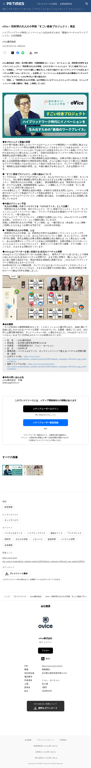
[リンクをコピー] (36, 53)
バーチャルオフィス (13, 533)
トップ (7, 596)
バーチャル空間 (68, 539)
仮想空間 (52, 539)
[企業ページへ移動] (45, 623)
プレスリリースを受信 (47, 3)
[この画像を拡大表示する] (12, 470)
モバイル (27, 9)
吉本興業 (8, 545)
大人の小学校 (22, 539)
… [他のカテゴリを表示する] (84, 8)
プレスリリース (19, 596)
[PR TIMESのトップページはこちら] (15, 3)
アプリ (37, 9)
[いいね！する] (4, 53)
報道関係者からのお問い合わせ (45, 746)
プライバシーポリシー (45, 740)
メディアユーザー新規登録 (45, 422)
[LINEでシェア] (23, 53)
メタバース (38, 539)
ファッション (74, 9)
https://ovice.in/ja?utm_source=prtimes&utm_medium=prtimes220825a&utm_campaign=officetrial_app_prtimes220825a (46, 359)
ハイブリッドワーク (36, 533)
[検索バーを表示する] (87, 4)
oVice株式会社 (36, 596)
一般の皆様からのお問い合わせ (45, 758)
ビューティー (60, 9)
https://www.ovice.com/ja (52, 666)
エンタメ (47, 9)
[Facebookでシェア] (17, 53)
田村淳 (8, 539)
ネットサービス (11, 520)
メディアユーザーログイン (45, 409)
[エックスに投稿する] (12, 53)
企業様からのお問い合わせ (45, 752)
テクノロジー (14, 9)
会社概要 (28, 740)
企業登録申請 (66, 3)
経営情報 (8, 507)
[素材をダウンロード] (31, 53)
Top (4, 9)
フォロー (46, 650)
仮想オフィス (56, 533)
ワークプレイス (74, 533)
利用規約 (63, 740)
